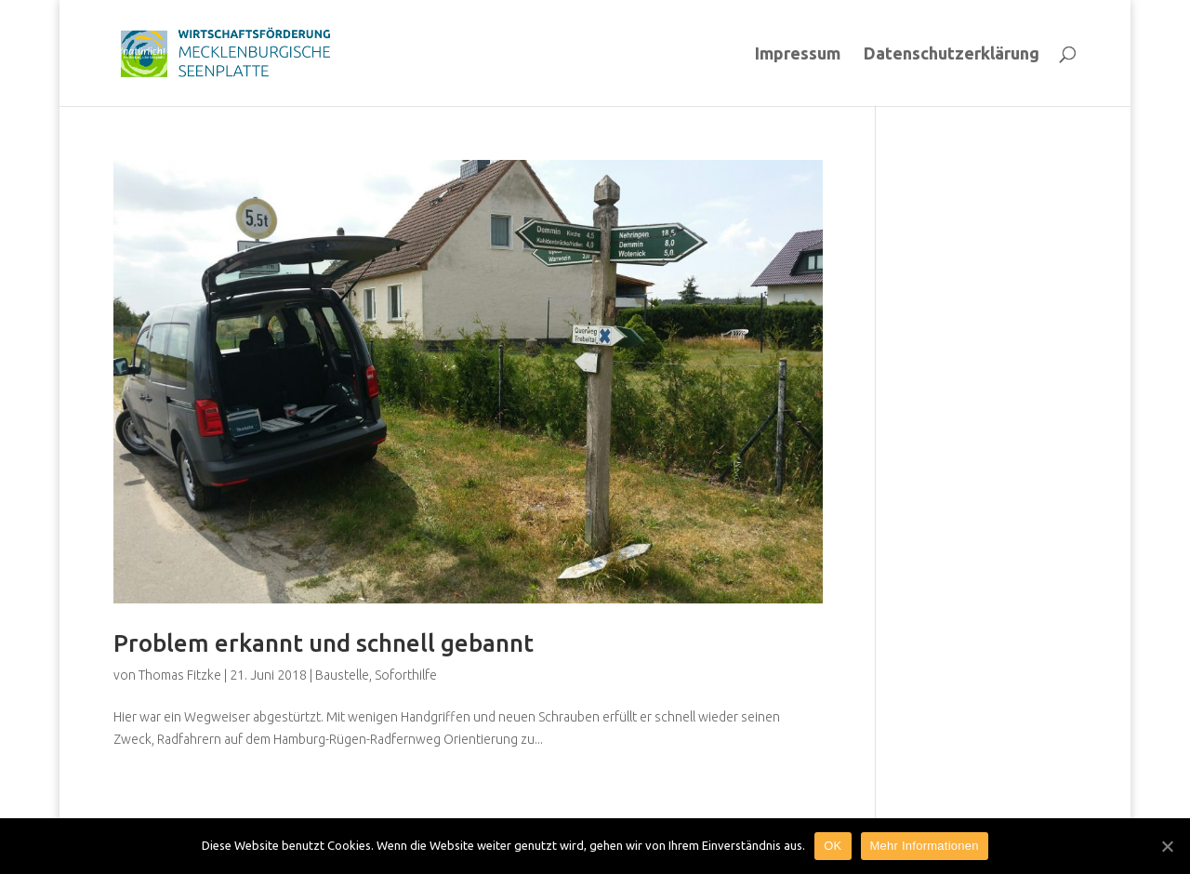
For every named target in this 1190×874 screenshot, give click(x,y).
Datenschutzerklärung (951, 54)
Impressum (797, 54)
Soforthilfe (406, 675)
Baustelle (342, 675)
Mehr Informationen (924, 846)
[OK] (1166, 846)
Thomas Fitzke (180, 675)
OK (832, 846)
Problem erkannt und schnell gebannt (323, 642)
